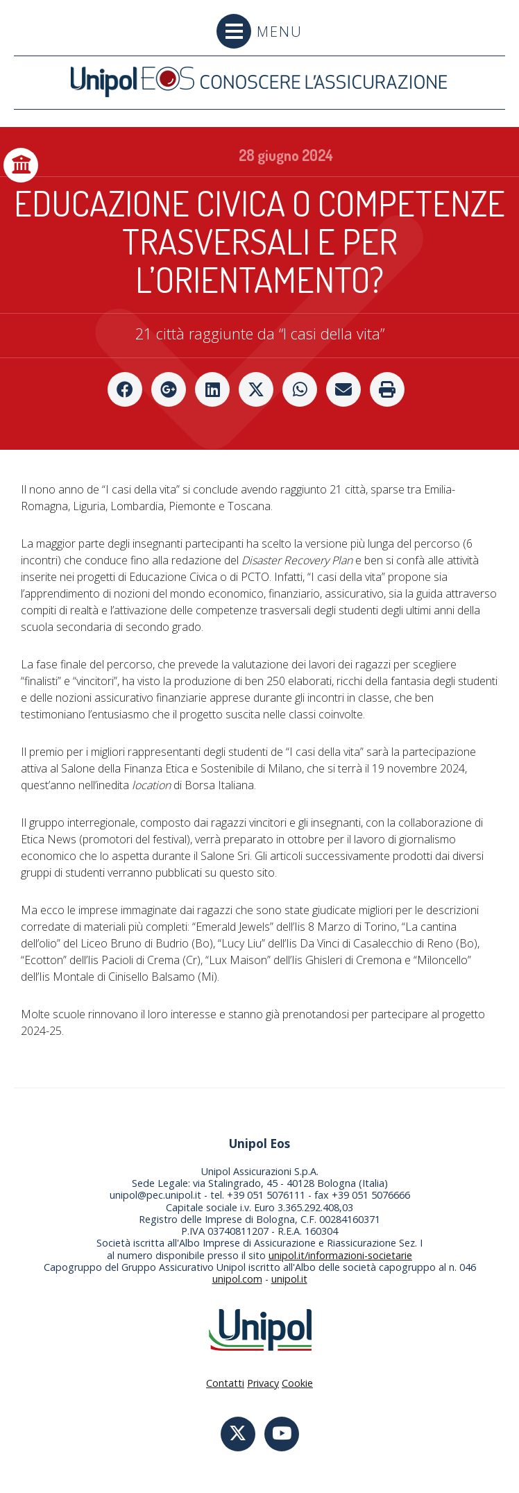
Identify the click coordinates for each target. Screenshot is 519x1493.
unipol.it (289, 1278)
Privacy (263, 1383)
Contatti (225, 1383)
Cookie (297, 1383)
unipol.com (237, 1278)
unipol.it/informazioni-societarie (340, 1255)
